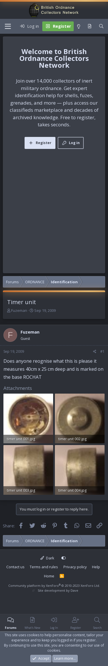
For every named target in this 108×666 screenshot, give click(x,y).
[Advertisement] (53, 205)
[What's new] (89, 26)
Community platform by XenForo (54, 585)
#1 (102, 351)
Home (49, 576)
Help (96, 566)
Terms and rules (44, 566)
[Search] (101, 26)
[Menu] (8, 26)
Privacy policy (75, 566)
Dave (74, 590)
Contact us (15, 566)
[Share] (94, 351)
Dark (47, 558)
